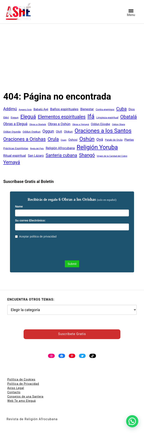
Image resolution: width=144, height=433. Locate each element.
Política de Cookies (21, 379)
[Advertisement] (72, 60)
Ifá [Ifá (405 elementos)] (90, 116)
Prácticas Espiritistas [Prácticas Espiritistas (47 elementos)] (15, 148)
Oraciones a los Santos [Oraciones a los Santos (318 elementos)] (103, 131)
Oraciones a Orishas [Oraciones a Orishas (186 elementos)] (24, 139)
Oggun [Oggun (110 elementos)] (48, 131)
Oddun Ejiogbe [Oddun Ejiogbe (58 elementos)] (100, 124)
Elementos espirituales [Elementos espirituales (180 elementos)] (61, 117)
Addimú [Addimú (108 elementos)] (10, 109)
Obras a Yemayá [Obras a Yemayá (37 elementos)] (80, 124)
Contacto (14, 392)
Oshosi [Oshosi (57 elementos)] (72, 140)
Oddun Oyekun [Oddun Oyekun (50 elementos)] (31, 131)
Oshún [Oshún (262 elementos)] (86, 139)
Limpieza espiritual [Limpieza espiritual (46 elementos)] (107, 117)
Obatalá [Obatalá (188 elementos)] (128, 117)
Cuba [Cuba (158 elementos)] (121, 108)
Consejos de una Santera (25, 396)
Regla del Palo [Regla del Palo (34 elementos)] (37, 148)
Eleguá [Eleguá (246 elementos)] (28, 117)
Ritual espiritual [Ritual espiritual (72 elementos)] (14, 156)
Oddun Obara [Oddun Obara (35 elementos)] (118, 124)
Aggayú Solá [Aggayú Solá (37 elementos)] (25, 109)
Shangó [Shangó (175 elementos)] (87, 155)
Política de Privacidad (23, 383)
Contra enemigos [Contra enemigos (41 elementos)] (105, 109)
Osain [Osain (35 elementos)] (64, 140)
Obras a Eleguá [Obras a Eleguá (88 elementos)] (15, 124)
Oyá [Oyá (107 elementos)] (99, 139)
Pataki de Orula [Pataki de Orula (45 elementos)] (113, 139)
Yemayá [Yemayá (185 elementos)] (11, 162)
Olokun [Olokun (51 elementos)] (68, 131)
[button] (132, 421)
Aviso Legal (15, 388)
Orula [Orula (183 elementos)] (53, 139)
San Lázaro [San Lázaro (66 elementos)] (36, 156)
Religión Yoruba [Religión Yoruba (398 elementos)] (97, 147)
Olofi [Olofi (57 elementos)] (59, 131)
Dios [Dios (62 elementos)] (132, 109)
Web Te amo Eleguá (21, 400)
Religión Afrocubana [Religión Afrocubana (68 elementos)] (60, 148)
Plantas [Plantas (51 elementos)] (129, 139)
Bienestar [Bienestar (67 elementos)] (87, 109)
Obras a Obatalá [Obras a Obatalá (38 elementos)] (37, 124)
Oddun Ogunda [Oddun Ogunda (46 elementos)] (12, 131)
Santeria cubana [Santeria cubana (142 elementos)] (61, 155)
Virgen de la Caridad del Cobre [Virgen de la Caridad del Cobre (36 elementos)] (112, 156)
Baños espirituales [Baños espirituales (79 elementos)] (64, 109)
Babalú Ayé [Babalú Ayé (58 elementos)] (41, 109)
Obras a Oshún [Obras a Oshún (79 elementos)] (59, 124)
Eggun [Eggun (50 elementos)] (15, 117)
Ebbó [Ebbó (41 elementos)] (6, 117)
